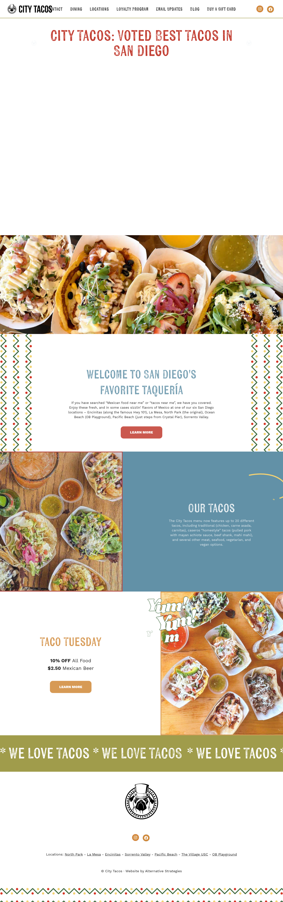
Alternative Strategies (163, 871)
